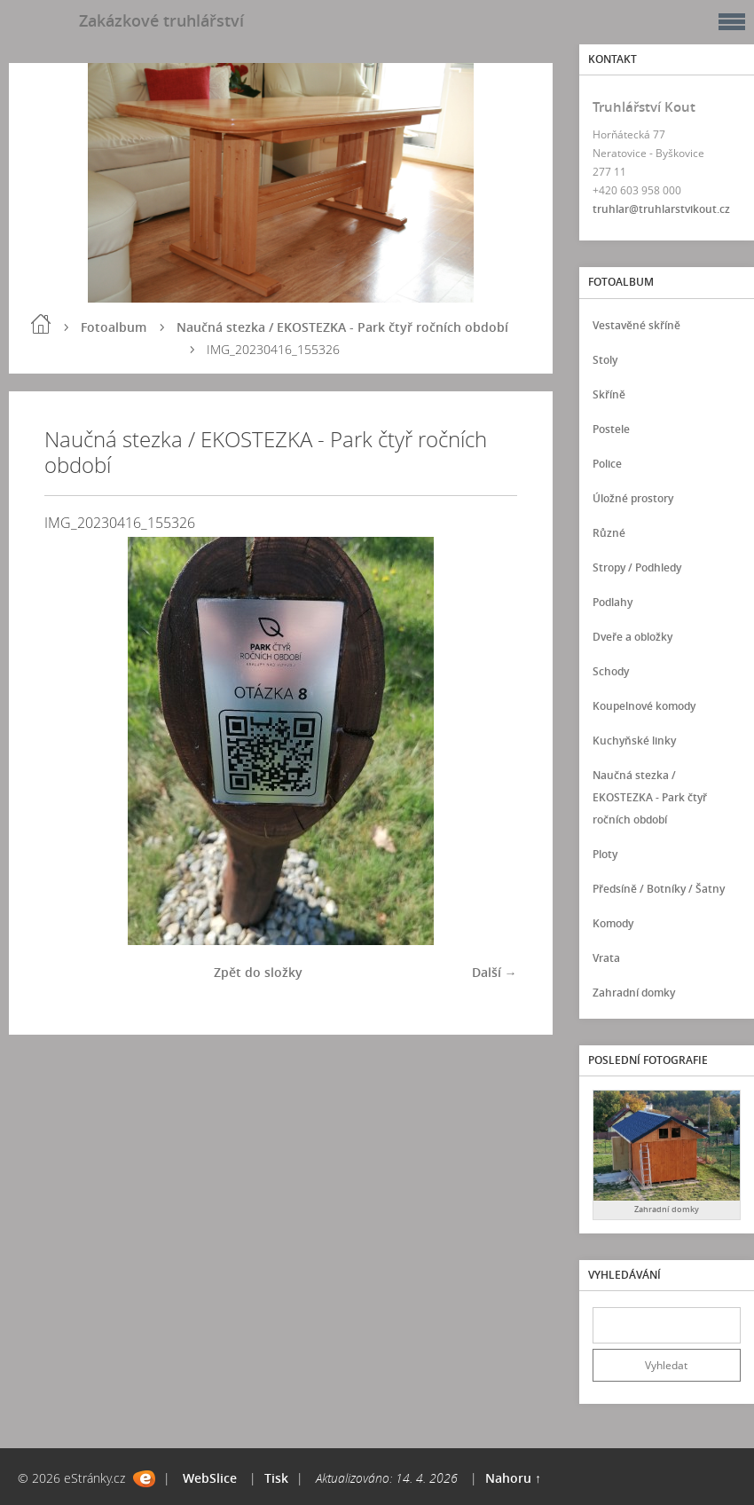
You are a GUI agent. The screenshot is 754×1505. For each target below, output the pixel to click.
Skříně (609, 394)
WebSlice (210, 1478)
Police (607, 463)
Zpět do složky (258, 972)
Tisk (276, 1478)
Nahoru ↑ (513, 1478)
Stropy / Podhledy (637, 567)
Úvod (41, 324)
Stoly (605, 359)
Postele (611, 429)
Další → (494, 972)
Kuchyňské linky (634, 740)
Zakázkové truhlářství (161, 20)
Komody (613, 923)
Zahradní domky (634, 992)
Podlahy (612, 602)
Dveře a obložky (632, 636)
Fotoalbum (113, 327)
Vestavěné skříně (636, 325)
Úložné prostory (633, 498)
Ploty (605, 854)
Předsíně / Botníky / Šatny (659, 888)
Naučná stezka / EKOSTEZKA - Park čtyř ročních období (342, 327)
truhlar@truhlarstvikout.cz (661, 209)
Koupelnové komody (644, 705)
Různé (609, 532)
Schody (611, 671)
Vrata (606, 957)
